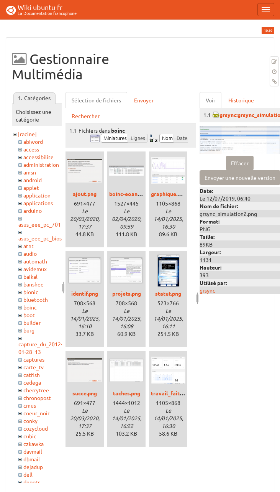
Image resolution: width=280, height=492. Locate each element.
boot (29, 314)
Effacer (240, 163)
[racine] (27, 133)
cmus (29, 405)
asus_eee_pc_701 (39, 224)
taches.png (126, 393)
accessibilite (38, 156)
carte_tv (33, 367)
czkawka (33, 443)
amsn (29, 172)
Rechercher (86, 115)
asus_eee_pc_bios (40, 238)
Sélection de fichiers (96, 100)
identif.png (84, 293)
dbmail (31, 459)
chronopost (37, 397)
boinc (30, 307)
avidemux (35, 268)
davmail (32, 451)
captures (33, 359)
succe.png (84, 393)
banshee (33, 284)
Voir (210, 100)
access (31, 149)
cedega (32, 382)
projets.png (126, 293)
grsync (207, 290)
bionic (30, 291)
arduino (32, 210)
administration (41, 164)
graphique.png (169, 193)
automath (35, 261)
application (37, 195)
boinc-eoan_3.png (131, 193)
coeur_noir (36, 413)
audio (30, 253)
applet (31, 187)
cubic (29, 436)
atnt (28, 245)
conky (30, 420)
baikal (30, 276)
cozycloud (35, 428)
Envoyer (144, 100)
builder (32, 322)
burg (28, 330)
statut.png (168, 293)
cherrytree (36, 390)
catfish (31, 374)
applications (38, 202)
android (32, 179)
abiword (33, 141)
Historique (241, 100)
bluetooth (35, 299)
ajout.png (85, 193)
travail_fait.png (170, 393)
